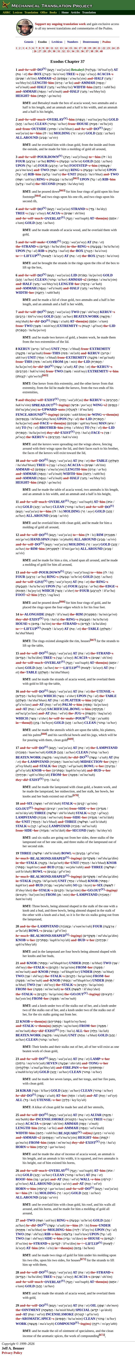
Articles (75, 12)
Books (53, 12)
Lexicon (17, 12)
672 (102, 1334)
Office (43, 12)
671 (83, 1259)
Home (65, 12)
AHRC (7, 12)
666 (62, 601)
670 (76, 795)
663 (62, 190)
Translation (31, 12)
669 (70, 738)
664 (38, 195)
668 (44, 733)
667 (93, 639)
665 (45, 375)
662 (76, 178)
